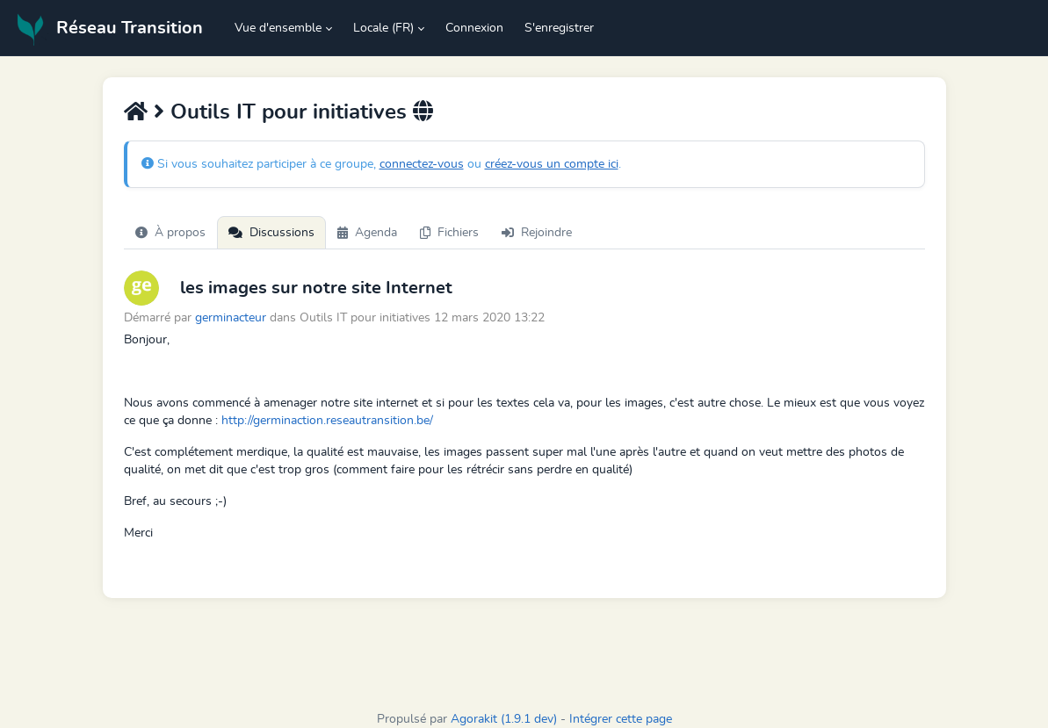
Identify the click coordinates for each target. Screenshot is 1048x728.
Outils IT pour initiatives (288, 112)
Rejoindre (537, 233)
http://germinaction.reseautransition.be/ (327, 420)
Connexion (474, 28)
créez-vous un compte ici (551, 164)
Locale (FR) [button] (383, 28)
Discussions (271, 233)
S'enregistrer (559, 28)
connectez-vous (421, 164)
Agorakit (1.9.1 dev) (504, 719)
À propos (170, 233)
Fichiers (449, 233)
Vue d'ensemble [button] (278, 28)
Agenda (367, 233)
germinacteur (230, 317)
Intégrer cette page (620, 719)
